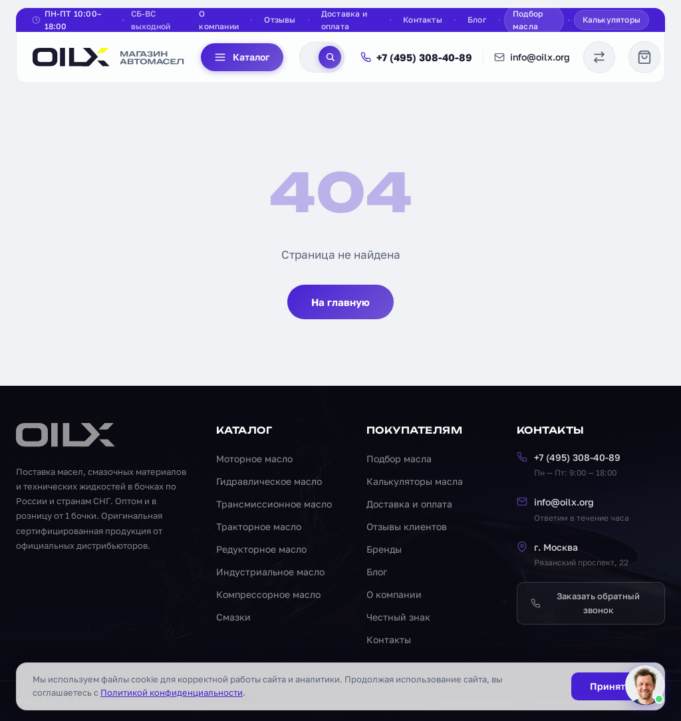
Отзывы (279, 20)
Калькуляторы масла (414, 481)
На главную (340, 302)
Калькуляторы (611, 20)
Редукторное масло (261, 549)
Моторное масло (254, 458)
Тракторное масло (258, 526)
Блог (477, 20)
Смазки (233, 617)
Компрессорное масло (268, 594)
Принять (610, 686)
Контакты (422, 20)
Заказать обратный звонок (585, 603)
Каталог (242, 57)
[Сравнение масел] (599, 57)
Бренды (384, 549)
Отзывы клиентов (406, 526)
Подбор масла (528, 20)
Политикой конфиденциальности (171, 692)
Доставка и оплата (344, 20)
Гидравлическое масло (269, 481)
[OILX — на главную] (109, 57)
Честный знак (398, 617)
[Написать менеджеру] (645, 685)
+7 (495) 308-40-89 (416, 57)
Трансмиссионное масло (274, 503)
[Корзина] (644, 57)
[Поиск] (330, 57)
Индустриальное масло (270, 571)
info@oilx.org (532, 57)
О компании (219, 20)
